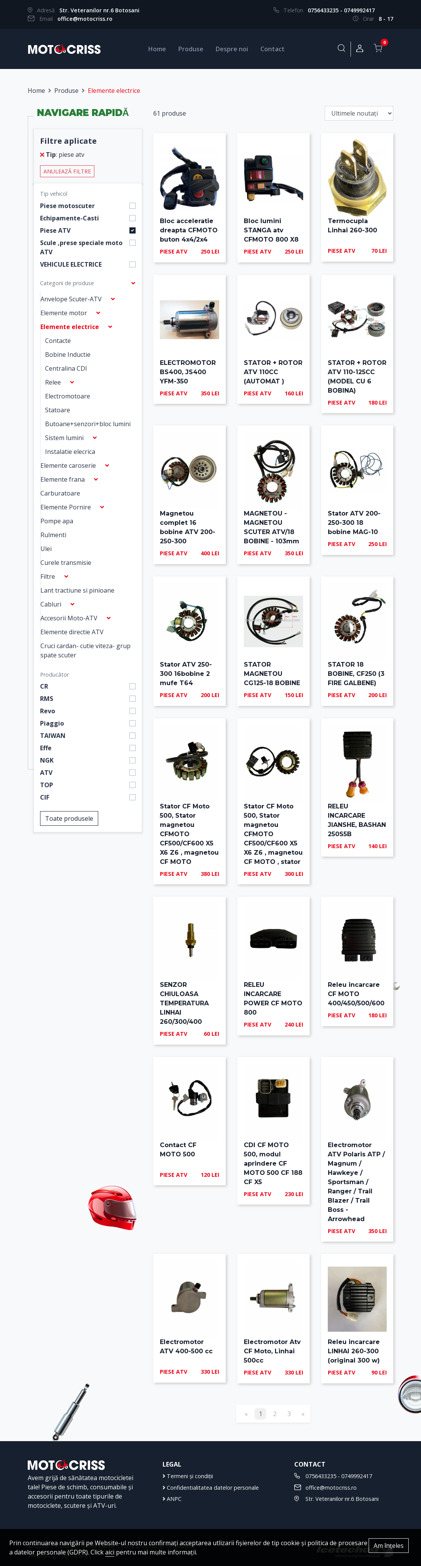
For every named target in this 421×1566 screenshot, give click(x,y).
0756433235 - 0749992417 (341, 10)
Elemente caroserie (68, 465)
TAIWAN (52, 735)
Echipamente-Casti (69, 218)
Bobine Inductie (68, 354)
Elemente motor (63, 313)
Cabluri (50, 604)
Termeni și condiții (188, 1476)
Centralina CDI (66, 368)
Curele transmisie (65, 562)
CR (44, 686)
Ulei (46, 548)
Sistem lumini (64, 438)
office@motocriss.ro (84, 18)
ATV (46, 772)
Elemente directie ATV (72, 632)
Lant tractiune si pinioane (77, 590)
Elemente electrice (69, 327)
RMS (46, 698)
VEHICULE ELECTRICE (71, 264)
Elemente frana (62, 479)
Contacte (58, 340)
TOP (46, 785)
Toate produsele (69, 818)
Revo (47, 711)
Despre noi (232, 49)
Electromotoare (67, 396)
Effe (46, 748)
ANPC (172, 1498)
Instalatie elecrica (70, 451)
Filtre (47, 576)
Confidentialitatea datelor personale (211, 1487)
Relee (53, 382)
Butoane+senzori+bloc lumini (88, 424)
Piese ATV (55, 230)
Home (157, 49)
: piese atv (62, 154)
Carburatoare (60, 493)
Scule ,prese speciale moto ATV (81, 247)
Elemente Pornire (65, 507)
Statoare (57, 410)
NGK (47, 760)
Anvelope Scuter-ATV (71, 299)
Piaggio (52, 723)
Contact (272, 49)
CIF (44, 797)
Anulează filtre (67, 171)
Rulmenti (53, 535)
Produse (190, 49)
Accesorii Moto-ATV (68, 618)
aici (109, 1552)
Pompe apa (56, 521)
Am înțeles (389, 1545)
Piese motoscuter (67, 206)
